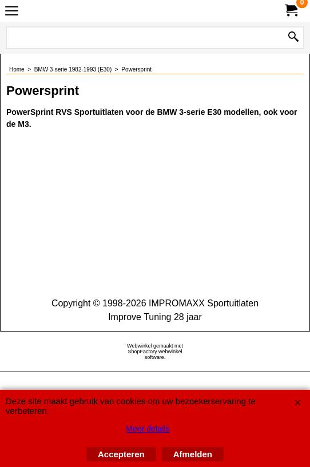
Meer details (147, 428)
